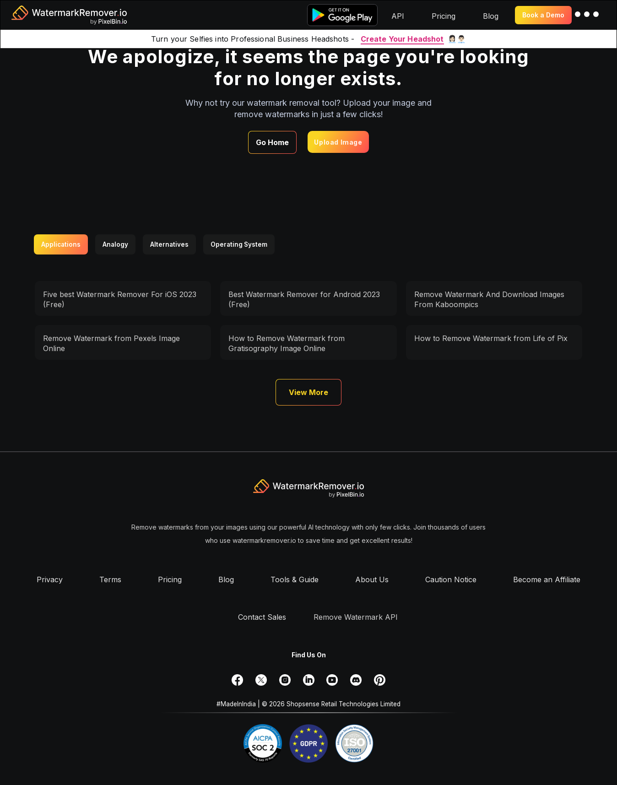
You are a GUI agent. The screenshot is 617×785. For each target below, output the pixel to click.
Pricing (170, 579)
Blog (226, 579)
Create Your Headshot (402, 38)
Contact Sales (262, 617)
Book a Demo (543, 15)
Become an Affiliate (546, 579)
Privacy (50, 579)
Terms (110, 579)
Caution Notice (450, 579)
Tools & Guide (295, 579)
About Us (372, 579)
